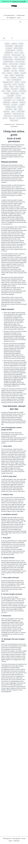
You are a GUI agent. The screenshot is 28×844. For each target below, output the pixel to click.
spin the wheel (21, 118)
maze (6, 75)
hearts (15, 68)
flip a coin (12, 118)
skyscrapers (7, 100)
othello (17, 82)
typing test (7, 113)
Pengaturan (11, 17)
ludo (3, 91)
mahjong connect (8, 82)
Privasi (23, 838)
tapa (23, 98)
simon (13, 111)
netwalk (16, 73)
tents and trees (19, 61)
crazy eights (10, 95)
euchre (15, 84)
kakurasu (21, 77)
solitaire (7, 43)
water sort (22, 68)
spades (20, 66)
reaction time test (19, 116)
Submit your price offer (19, 1)
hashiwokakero (16, 80)
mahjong (14, 43)
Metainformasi (20, 124)
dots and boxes (13, 64)
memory (9, 73)
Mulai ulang (20, 15)
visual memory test (18, 113)
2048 (15, 109)
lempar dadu (14, 120)
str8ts (5, 86)
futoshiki (22, 102)
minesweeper (9, 46)
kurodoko (14, 104)
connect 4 (22, 57)
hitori (8, 80)
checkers (22, 64)
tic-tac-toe (7, 55)
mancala (6, 93)
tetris (16, 52)
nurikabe (17, 98)
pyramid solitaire (8, 61)
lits (14, 100)
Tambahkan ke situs (9, 124)
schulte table (20, 111)
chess (21, 52)
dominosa (7, 104)
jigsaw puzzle (19, 46)
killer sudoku (7, 68)
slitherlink (15, 102)
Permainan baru (9, 15)
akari (3, 73)
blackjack (6, 70)
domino (5, 64)
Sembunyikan (14, 126)
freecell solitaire (10, 50)
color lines (14, 70)
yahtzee (21, 70)
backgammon (9, 52)
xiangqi (22, 89)
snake (15, 57)
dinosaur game (16, 55)
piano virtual (8, 116)
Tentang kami (7, 838)
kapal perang (19, 75)
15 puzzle (23, 73)
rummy (23, 82)
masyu (20, 109)
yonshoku (6, 111)
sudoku (21, 43)
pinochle (21, 84)
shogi (22, 93)
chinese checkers (8, 98)
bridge (8, 91)
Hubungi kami (16, 838)
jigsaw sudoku (15, 93)
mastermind (22, 91)
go (23, 55)
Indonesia (16, 841)
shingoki (21, 104)
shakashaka (6, 102)
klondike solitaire (20, 59)
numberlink (20, 100)
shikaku (20, 107)
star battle (9, 109)
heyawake (13, 77)
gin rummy (7, 84)
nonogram (9, 48)
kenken (11, 86)
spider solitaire (18, 48)
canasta (14, 91)
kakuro (6, 77)
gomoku (14, 66)
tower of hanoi (20, 86)
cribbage (6, 89)
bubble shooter (7, 57)
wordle (12, 75)
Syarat (10, 841)
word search (14, 89)
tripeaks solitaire (8, 59)
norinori (18, 95)
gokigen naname (11, 107)
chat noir (19, 50)
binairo (8, 66)
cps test (5, 118)
